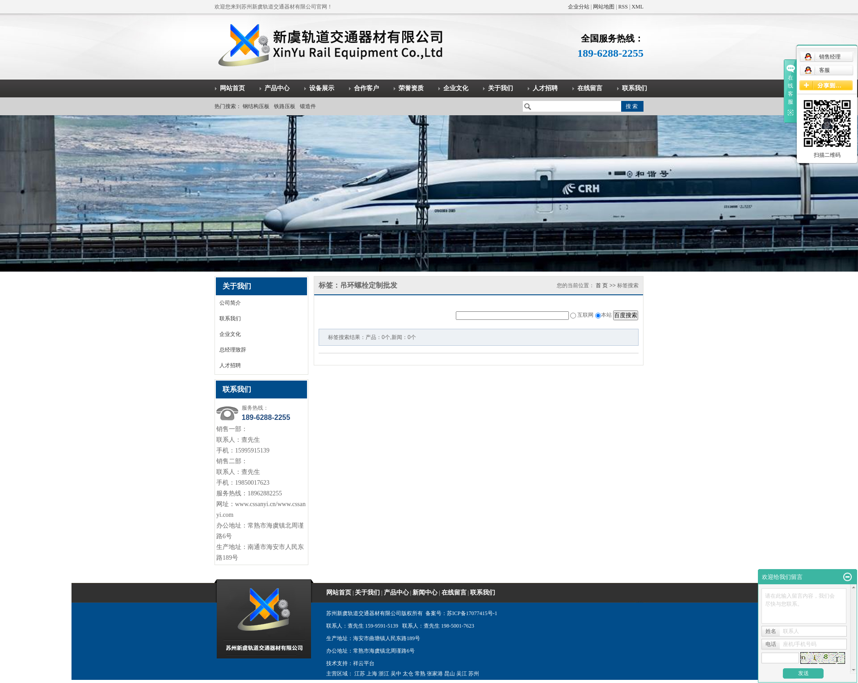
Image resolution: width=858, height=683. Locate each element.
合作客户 (366, 88)
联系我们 (634, 88)
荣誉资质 (411, 88)
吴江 (461, 673)
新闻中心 (424, 592)
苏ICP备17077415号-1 (472, 613)
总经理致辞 (232, 350)
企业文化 (455, 88)
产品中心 (277, 88)
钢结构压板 (256, 106)
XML (637, 7)
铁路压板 (284, 106)
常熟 (420, 673)
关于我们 (500, 88)
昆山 (449, 673)
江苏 (359, 673)
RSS (623, 7)
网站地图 (603, 7)
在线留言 (589, 88)
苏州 (473, 673)
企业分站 (578, 7)
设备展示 (321, 88)
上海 (371, 673)
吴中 (396, 673)
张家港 (435, 673)
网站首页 (232, 88)
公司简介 (230, 303)
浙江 (384, 673)
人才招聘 (545, 88)
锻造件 (308, 106)
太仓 (408, 673)
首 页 (602, 285)
